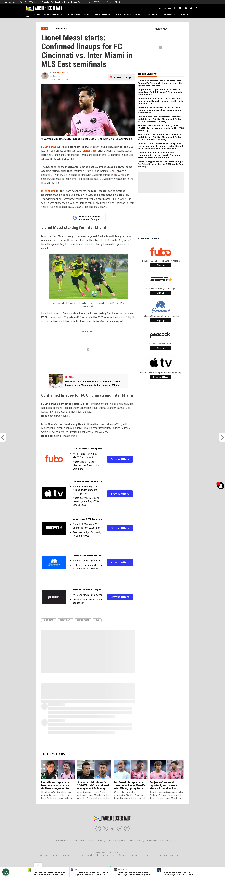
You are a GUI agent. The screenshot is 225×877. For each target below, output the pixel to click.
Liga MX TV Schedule (117, 2)
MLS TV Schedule (98, 2)
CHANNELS (169, 14)
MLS (97, 620)
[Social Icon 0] (98, 828)
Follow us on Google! (123, 75)
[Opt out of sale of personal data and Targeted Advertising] (5, 872)
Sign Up (161, 265)
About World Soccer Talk (65, 840)
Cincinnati (49, 620)
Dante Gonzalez (61, 72)
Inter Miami (65, 620)
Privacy (101, 840)
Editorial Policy (137, 840)
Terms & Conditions (117, 840)
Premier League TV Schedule (76, 2)
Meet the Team (87, 840)
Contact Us (165, 840)
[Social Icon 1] (105, 828)
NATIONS (153, 14)
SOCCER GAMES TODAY (77, 14)
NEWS (37, 14)
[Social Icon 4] (127, 828)
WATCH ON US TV (101, 14)
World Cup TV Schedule (29, 2)
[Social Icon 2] (112, 828)
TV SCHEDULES (123, 14)
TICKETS (183, 14)
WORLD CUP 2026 (53, 14)
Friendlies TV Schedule (51, 2)
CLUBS (139, 14)
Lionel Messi (83, 620)
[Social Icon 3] (119, 828)
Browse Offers (120, 459)
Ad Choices (152, 840)
